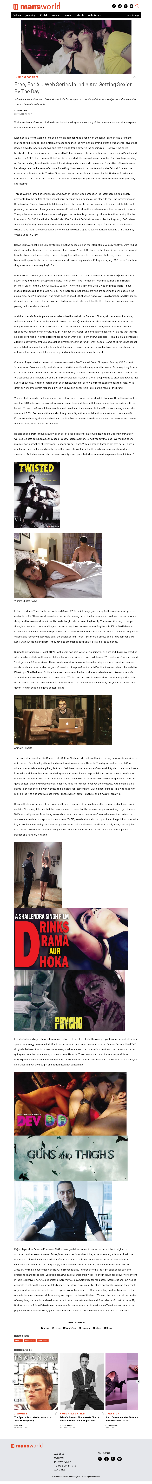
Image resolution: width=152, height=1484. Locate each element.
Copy (108, 1328)
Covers (68, 15)
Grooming (30, 15)
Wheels (80, 15)
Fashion (17, 15)
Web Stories (94, 15)
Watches (56, 15)
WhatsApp (69, 1328)
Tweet (56, 1328)
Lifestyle (43, 15)
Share (45, 1328)
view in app (133, 15)
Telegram (84, 1328)
